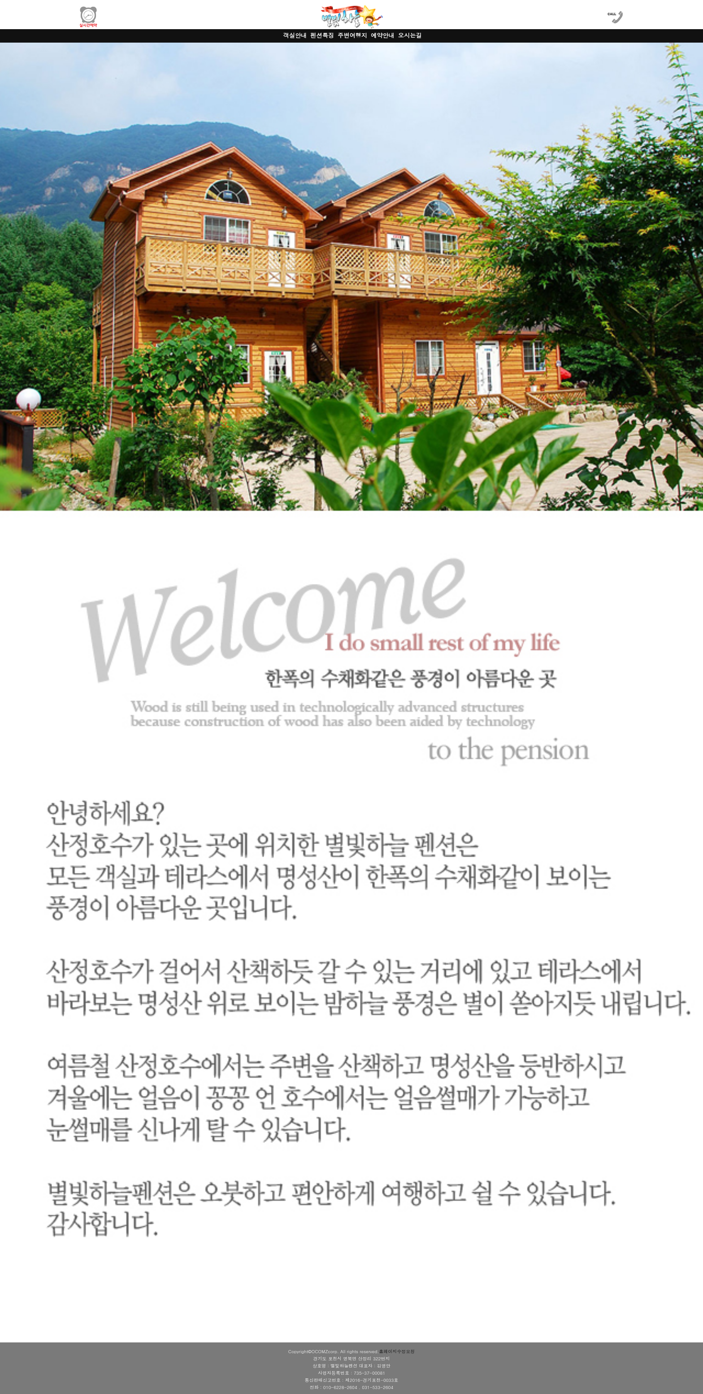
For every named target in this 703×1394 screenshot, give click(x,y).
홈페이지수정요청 (397, 1351)
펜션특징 (322, 35)
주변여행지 (352, 35)
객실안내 (295, 35)
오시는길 (410, 35)
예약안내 (383, 35)
